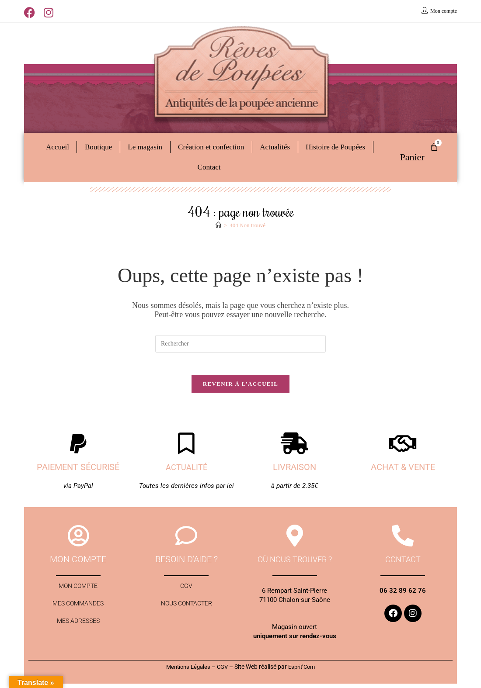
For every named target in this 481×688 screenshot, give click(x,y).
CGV (186, 592)
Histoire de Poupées (335, 147)
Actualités (275, 147)
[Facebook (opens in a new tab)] (31, 12)
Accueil (57, 147)
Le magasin (145, 147)
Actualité (186, 471)
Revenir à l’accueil (240, 388)
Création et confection (211, 147)
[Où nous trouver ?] (295, 540)
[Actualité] (186, 448)
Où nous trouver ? (295, 563)
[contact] (403, 540)
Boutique (98, 147)
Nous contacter (186, 612)
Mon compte (78, 592)
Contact (209, 167)
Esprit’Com (304, 670)
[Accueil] (218, 225)
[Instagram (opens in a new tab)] (48, 12)
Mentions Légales (186, 670)
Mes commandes (78, 612)
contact (402, 563)
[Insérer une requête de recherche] (240, 344)
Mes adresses (78, 632)
